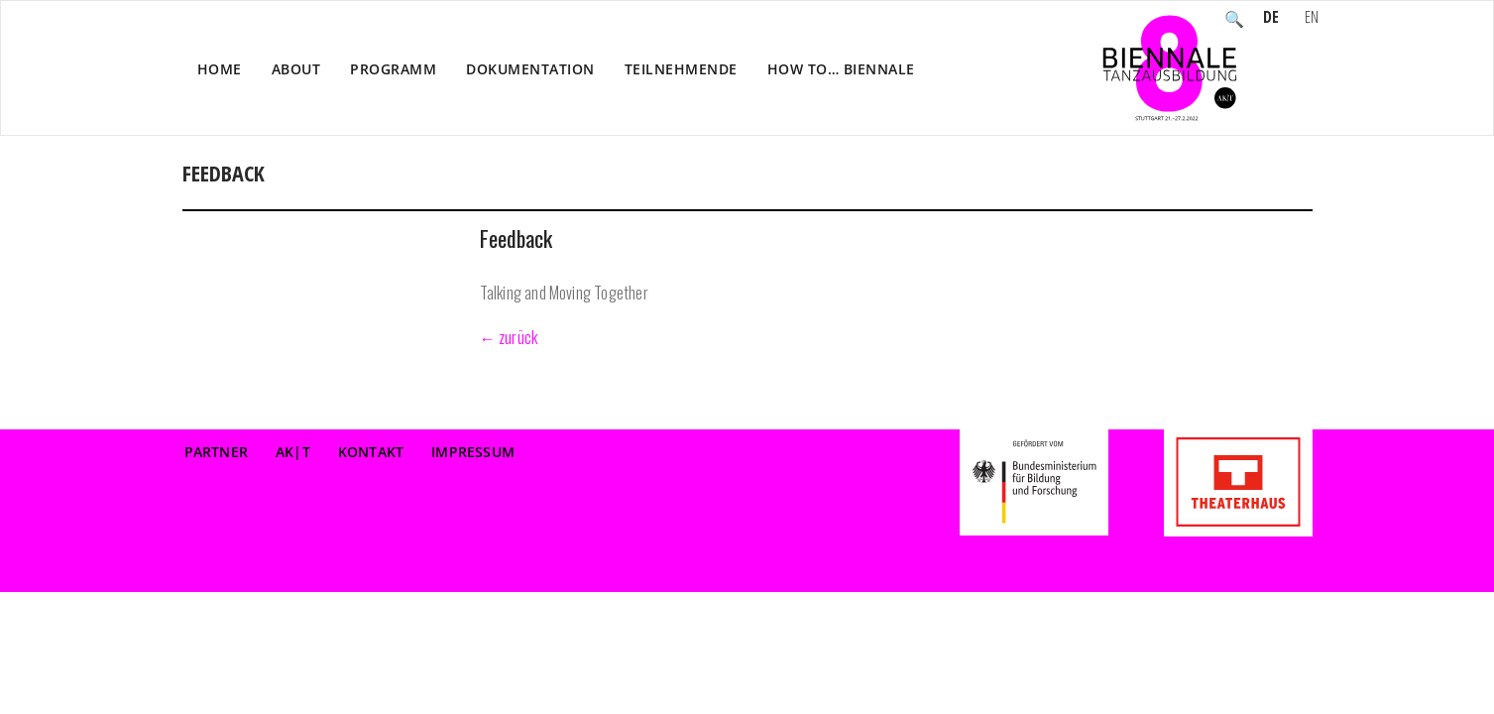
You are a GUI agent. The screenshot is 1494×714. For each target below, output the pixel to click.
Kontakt (370, 451)
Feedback (516, 238)
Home (219, 69)
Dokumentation (530, 69)
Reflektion (1188, 194)
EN (1312, 19)
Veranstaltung (1081, 194)
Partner (216, 451)
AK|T (293, 451)
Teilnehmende (681, 69)
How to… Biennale (841, 69)
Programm (393, 69)
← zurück (509, 337)
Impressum (473, 451)
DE (1271, 19)
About (296, 69)
